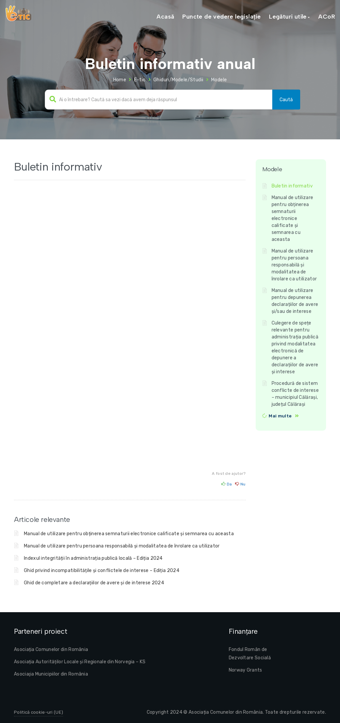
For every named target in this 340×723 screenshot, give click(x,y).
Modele (219, 80)
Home (120, 80)
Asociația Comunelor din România (51, 649)
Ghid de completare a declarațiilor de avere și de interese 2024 (94, 583)
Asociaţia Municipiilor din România (51, 674)
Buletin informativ (292, 186)
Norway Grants (245, 670)
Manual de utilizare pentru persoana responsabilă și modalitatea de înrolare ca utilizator (122, 546)
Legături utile (288, 16)
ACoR (326, 16)
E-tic (140, 80)
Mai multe (280, 415)
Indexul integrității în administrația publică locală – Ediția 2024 (93, 558)
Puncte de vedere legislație (221, 16)
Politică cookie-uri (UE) (38, 712)
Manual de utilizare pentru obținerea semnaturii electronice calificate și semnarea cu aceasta (129, 534)
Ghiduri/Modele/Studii (178, 80)
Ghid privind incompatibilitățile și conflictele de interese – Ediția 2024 (101, 570)
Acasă (165, 16)
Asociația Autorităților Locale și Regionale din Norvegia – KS (79, 662)
